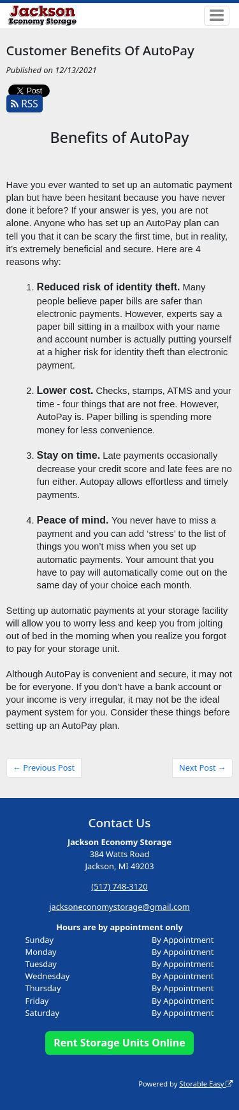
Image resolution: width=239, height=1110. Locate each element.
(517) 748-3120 (119, 886)
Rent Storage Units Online (119, 1043)
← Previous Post (44, 767)
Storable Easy (206, 1083)
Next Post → (202, 767)
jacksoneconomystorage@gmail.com (119, 906)
